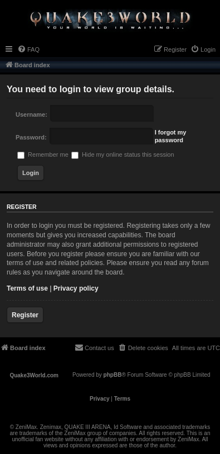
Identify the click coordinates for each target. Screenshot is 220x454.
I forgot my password (171, 136)
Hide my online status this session (122, 154)
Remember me (43, 154)
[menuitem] (28, 49)
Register (25, 315)
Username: (31, 114)
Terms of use (27, 288)
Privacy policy (76, 288)
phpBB (113, 375)
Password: (31, 137)
